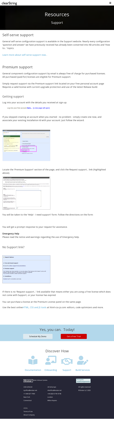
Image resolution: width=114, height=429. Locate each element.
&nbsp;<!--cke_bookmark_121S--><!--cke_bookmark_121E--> (57, 375)
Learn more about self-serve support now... (24, 54)
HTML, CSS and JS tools (34, 307)
